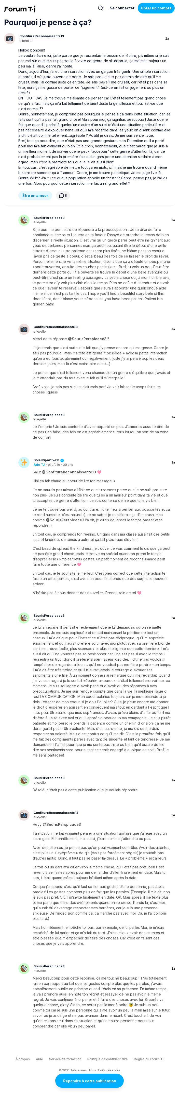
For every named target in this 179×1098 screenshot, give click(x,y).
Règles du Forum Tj (148, 1059)
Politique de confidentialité (107, 1059)
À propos (23, 1059)
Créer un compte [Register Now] (156, 8)
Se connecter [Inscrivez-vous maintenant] (122, 8)
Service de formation (65, 1059)
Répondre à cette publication (89, 1081)
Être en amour (35, 195)
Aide (39, 1059)
